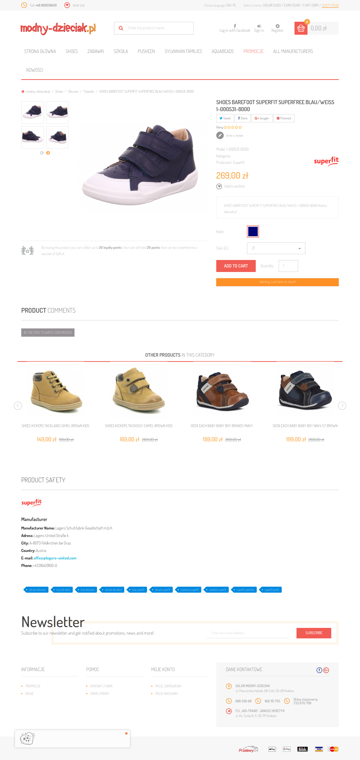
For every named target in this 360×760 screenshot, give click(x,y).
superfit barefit (272, 589)
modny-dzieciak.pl (35, 91)
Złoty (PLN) (330, 5)
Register (278, 28)
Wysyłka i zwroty (103, 701)
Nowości (34, 70)
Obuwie (73, 91)
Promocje (254, 51)
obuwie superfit (162, 589)
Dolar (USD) (272, 5)
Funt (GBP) (311, 5)
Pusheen (146, 51)
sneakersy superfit (190, 589)
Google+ (262, 118)
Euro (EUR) (292, 5)
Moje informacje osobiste (176, 708)
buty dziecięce (87, 589)
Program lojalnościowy (44, 708)
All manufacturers (293, 51)
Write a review (234, 135)
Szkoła (121, 51)
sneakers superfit (217, 589)
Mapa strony (99, 693)
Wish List (78, 5)
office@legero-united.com (55, 557)
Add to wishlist (234, 186)
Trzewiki (89, 91)
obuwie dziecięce (37, 589)
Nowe (30, 693)
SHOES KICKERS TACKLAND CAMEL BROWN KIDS (55, 426)
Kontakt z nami (101, 686)
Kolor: (220, 231)
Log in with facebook (235, 26)
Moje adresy (165, 701)
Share (243, 118)
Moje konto (163, 669)
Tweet (225, 118)
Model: (221, 149)
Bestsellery (35, 701)
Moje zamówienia (168, 686)
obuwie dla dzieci (113, 589)
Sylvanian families (183, 51)
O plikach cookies (39, 716)
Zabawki (96, 51)
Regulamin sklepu (103, 716)
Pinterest (284, 118)
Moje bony (164, 716)
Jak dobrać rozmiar (105, 708)
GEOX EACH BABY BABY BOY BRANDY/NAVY (222, 426)
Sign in (259, 28)
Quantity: (267, 265)
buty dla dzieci (63, 589)
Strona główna (40, 51)
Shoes (72, 51)
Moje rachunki (167, 693)
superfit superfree (245, 589)
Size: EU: (222, 248)
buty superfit (138, 589)
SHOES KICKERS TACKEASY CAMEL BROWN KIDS (138, 426)
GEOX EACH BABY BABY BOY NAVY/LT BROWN (305, 426)
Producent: (224, 162)
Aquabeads (223, 51)
